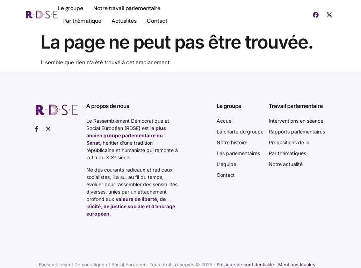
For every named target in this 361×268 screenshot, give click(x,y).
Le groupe (70, 8)
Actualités (123, 20)
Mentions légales (296, 264)
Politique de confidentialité (245, 264)
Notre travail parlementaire (126, 8)
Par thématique (82, 20)
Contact (157, 20)
